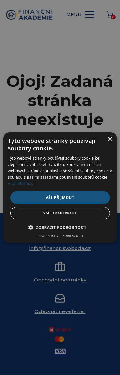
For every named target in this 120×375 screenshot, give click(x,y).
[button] (60, 227)
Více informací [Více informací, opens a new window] (21, 183)
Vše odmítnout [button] (60, 213)
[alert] (60, 187)
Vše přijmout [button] (60, 197)
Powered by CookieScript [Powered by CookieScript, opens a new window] (60, 236)
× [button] (110, 139)
